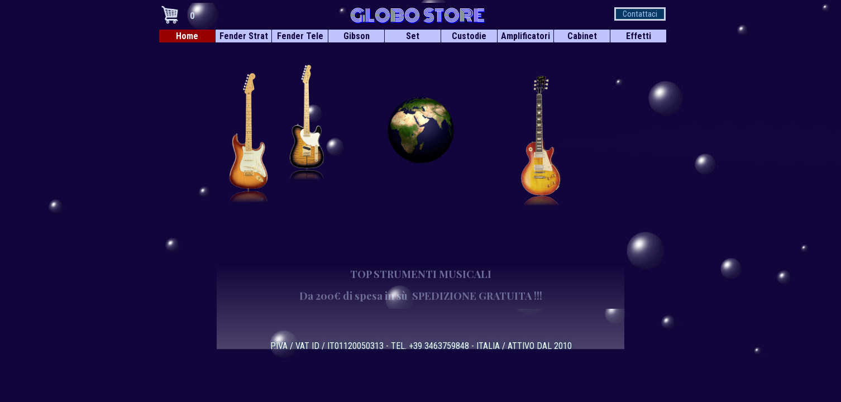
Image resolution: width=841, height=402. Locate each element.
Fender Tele (300, 36)
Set (412, 36)
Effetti (638, 36)
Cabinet (582, 36)
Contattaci (640, 14)
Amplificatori (525, 36)
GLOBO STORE (417, 15)
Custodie (469, 36)
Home (187, 36)
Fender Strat (243, 36)
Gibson (356, 36)
